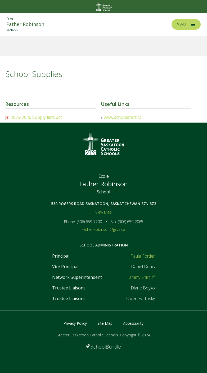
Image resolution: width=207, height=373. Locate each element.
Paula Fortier (142, 256)
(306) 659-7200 (89, 221)
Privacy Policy (75, 323)
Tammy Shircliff (141, 277)
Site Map (104, 323)
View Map (103, 212)
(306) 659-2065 (130, 221)
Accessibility (133, 323)
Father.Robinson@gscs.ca (103, 229)
